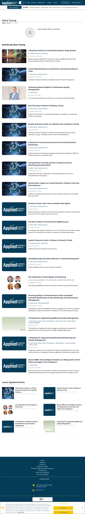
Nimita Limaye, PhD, (60, 321)
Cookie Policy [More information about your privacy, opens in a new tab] (20, 512)
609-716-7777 (39, 490)
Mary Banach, (51, 321)
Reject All (63, 508)
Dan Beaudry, (41, 280)
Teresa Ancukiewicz (34, 323)
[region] (42, 508)
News (28, 2)
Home (3, 23)
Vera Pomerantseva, (51, 280)
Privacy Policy (42, 470)
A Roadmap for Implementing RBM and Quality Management (69, 422)
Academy (33, 2)
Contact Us (42, 464)
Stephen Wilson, (71, 321)
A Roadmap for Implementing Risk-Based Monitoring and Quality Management (26, 423)
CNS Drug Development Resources (70, 7)
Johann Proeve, (42, 321)
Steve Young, (33, 74)
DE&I (50, 7)
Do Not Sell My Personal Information (42, 468)
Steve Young (44, 53)
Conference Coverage (35, 7)
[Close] (82, 508)
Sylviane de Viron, (35, 53)
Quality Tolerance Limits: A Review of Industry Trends (69, 389)
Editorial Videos (56, 7)
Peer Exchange (44, 7)
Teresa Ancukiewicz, (70, 343)
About (42, 460)
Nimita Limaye (33, 345)
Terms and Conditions (42, 472)
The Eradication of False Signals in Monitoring (26, 406)
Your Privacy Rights (42, 474)
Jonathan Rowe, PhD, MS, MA (66, 280)
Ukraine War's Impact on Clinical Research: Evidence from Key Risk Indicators (26, 390)
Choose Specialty (14, 7)
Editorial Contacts (42, 466)
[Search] (20, 3)
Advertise (42, 462)
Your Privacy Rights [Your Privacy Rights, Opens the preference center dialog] (63, 503)
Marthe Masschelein (43, 303)
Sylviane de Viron (42, 74)
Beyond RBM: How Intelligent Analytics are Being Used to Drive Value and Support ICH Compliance (69, 407)
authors (9, 23)
